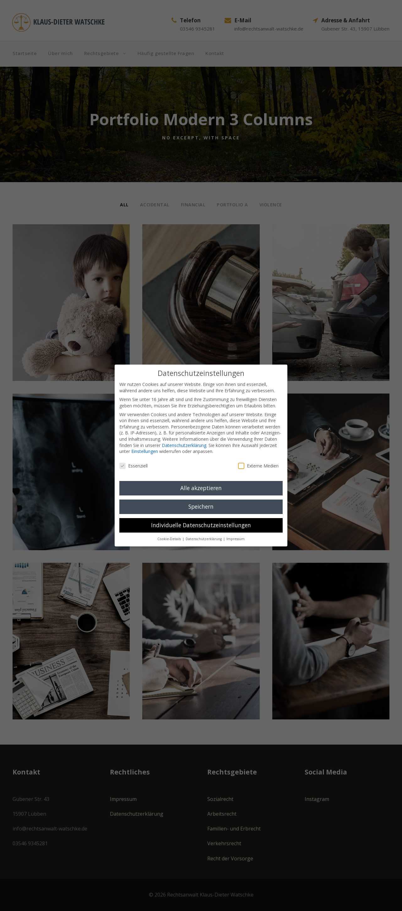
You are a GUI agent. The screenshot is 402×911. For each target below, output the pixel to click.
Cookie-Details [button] (169, 539)
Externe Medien (258, 466)
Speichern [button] (201, 506)
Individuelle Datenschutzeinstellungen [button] (201, 525)
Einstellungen (144, 451)
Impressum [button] (235, 539)
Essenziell (133, 466)
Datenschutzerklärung (184, 445)
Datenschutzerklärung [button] (204, 539)
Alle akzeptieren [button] (201, 488)
